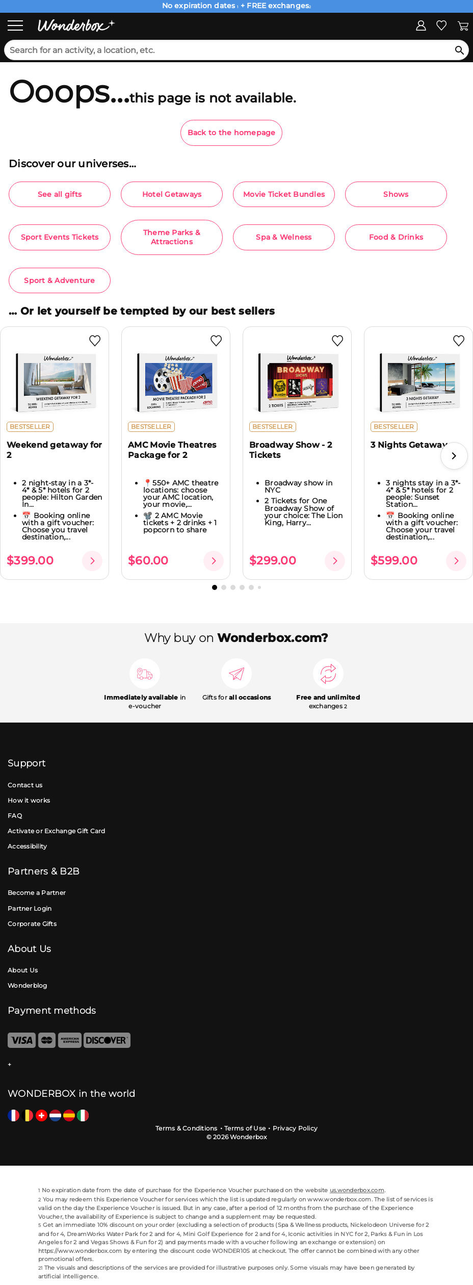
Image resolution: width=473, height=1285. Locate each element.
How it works (29, 800)
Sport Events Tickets (60, 237)
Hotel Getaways (172, 194)
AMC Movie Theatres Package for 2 (172, 449)
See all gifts (60, 194)
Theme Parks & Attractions (171, 237)
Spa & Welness (283, 237)
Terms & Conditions (186, 1128)
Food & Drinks (396, 237)
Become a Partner (37, 892)
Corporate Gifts (32, 924)
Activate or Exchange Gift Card (57, 831)
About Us (23, 970)
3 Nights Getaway (409, 445)
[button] (454, 456)
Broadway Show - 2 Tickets (290, 449)
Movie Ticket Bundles (284, 194)
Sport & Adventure (59, 280)
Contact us (25, 785)
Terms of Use (245, 1128)
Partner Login (29, 908)
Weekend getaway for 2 (54, 449)
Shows (395, 194)
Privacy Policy (295, 1128)
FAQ (15, 815)
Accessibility (27, 846)
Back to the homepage (232, 132)
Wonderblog (27, 985)
